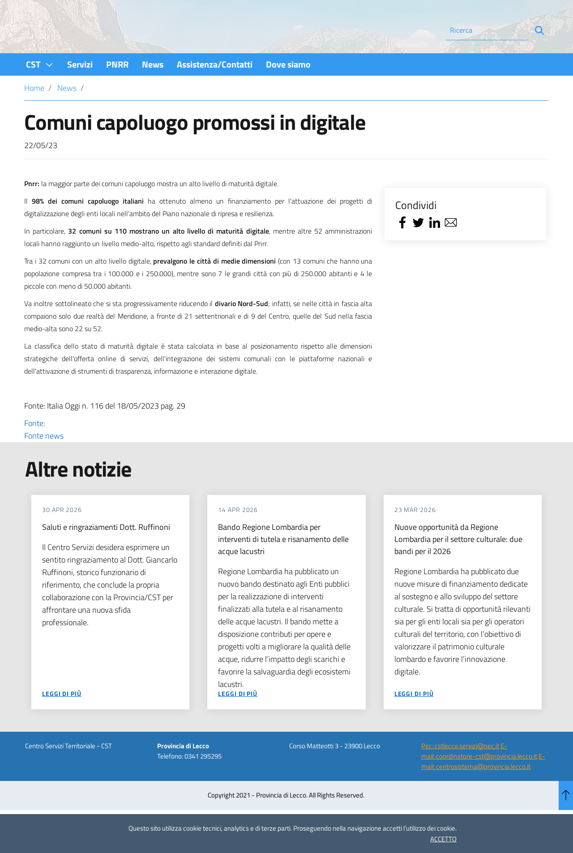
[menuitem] (40, 88)
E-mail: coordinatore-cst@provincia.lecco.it (479, 774)
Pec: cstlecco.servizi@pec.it (460, 769)
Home (34, 112)
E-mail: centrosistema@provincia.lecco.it (483, 785)
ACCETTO (443, 839)
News (67, 112)
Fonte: (198, 453)
